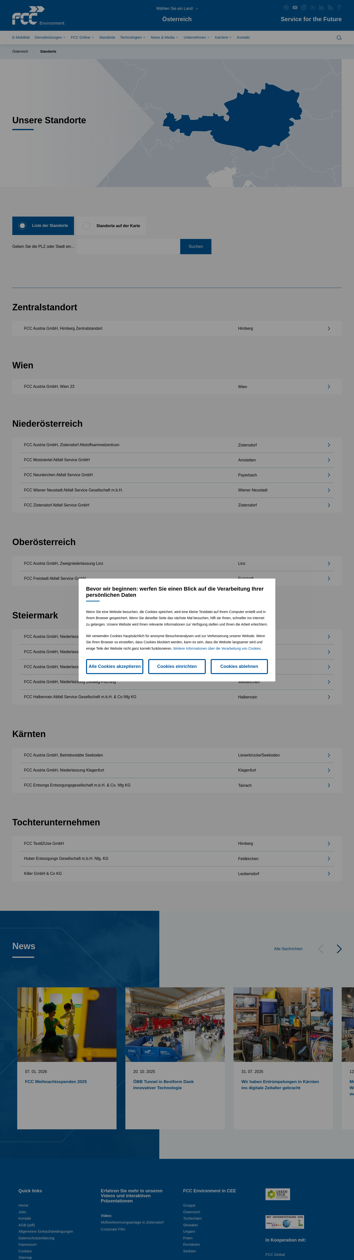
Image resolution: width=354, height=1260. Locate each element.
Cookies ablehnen (239, 666)
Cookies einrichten (177, 666)
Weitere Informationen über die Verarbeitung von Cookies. (217, 648)
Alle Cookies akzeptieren (115, 666)
